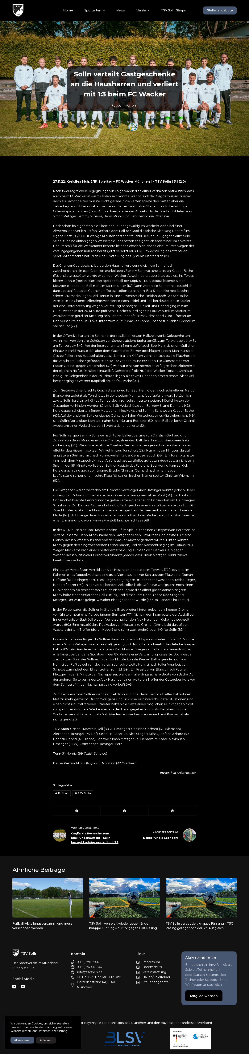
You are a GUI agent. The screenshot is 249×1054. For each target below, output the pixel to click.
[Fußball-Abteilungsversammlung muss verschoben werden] (47, 898)
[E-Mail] (23, 986)
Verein (143, 10)
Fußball (117, 105)
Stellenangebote (220, 10)
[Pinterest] (124, 811)
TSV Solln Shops (173, 10)
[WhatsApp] (172, 811)
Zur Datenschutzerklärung (50, 1031)
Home (68, 10)
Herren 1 (131, 105)
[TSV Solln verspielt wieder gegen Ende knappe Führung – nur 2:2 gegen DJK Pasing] (124, 898)
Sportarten (95, 10)
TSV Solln (83, 793)
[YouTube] (14, 986)
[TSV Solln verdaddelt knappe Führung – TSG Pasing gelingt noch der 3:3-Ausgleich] (201, 898)
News (120, 10)
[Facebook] (77, 811)
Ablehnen (46, 1040)
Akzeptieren (22, 1040)
